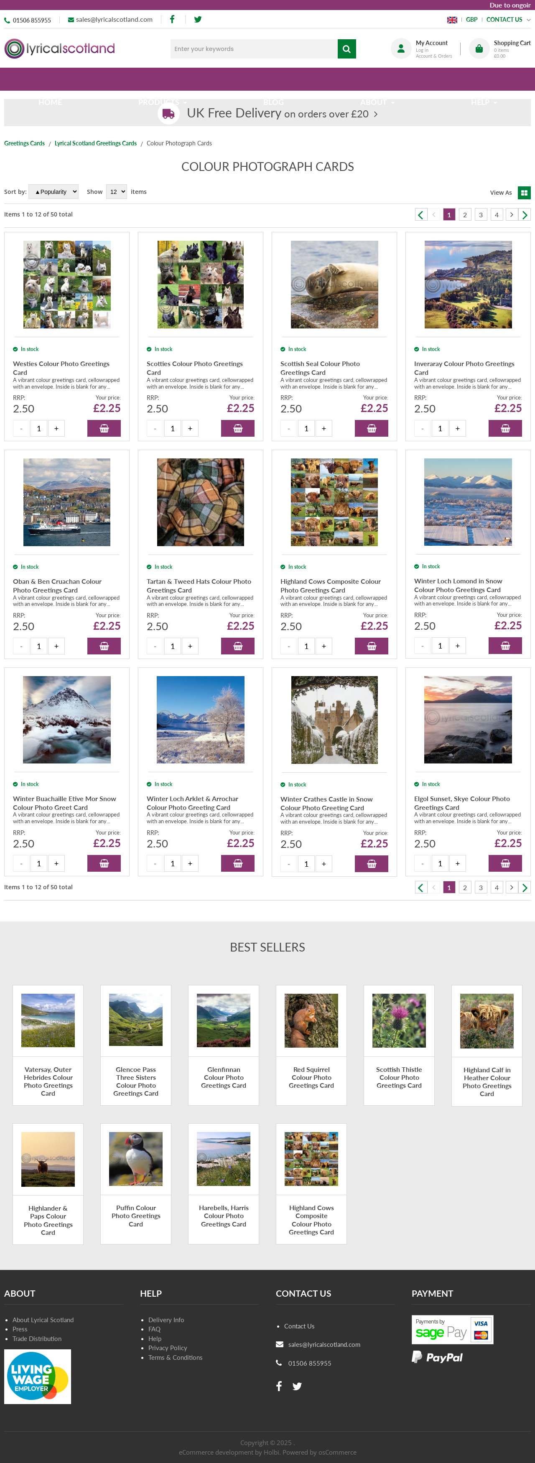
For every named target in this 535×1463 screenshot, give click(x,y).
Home (53, 79)
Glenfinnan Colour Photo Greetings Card (223, 1077)
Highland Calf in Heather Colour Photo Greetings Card (487, 1082)
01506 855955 (32, 20)
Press (20, 1329)
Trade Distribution (37, 1338)
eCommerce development (216, 1452)
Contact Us (299, 1326)
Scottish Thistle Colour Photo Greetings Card (399, 1077)
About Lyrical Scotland (43, 1319)
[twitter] (198, 19)
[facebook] (173, 19)
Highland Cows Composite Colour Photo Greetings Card (311, 1219)
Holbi (271, 1452)
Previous (421, 214)
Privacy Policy (167, 1347)
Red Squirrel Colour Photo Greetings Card (311, 1077)
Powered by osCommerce (320, 1452)
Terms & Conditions (175, 1357)
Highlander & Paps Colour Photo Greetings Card (48, 1220)
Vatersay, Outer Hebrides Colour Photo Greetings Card (48, 1081)
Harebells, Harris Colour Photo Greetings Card (224, 1215)
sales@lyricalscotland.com (114, 19)
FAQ (154, 1329)
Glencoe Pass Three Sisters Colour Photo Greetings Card (135, 1081)
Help (154, 1338)
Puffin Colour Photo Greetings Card (136, 1215)
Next (524, 214)
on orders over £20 (278, 113)
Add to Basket (104, 428)
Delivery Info (166, 1319)
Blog (273, 79)
